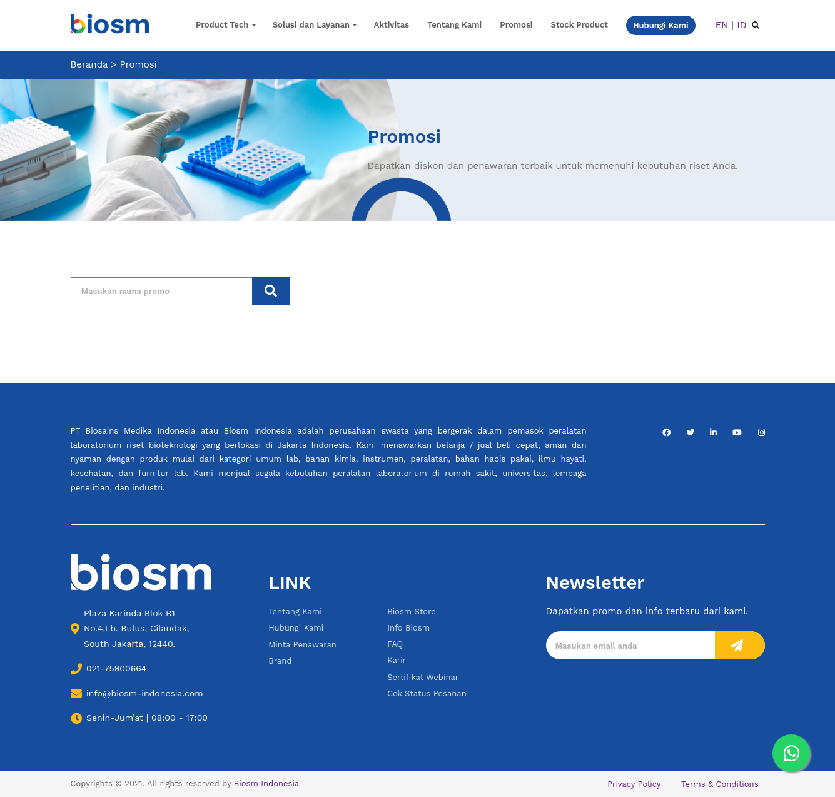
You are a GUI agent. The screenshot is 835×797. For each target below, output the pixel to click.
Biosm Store (411, 611)
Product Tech (222, 24)
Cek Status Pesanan (427, 693)
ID (741, 25)
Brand (279, 661)
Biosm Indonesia (266, 783)
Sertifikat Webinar (422, 677)
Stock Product (579, 24)
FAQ (395, 644)
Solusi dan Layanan (311, 24)
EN (722, 25)
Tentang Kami (454, 24)
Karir (396, 660)
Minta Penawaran (302, 644)
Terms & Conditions (719, 784)
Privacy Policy (633, 784)
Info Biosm (408, 627)
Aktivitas (392, 24)
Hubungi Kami (295, 627)
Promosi (516, 24)
